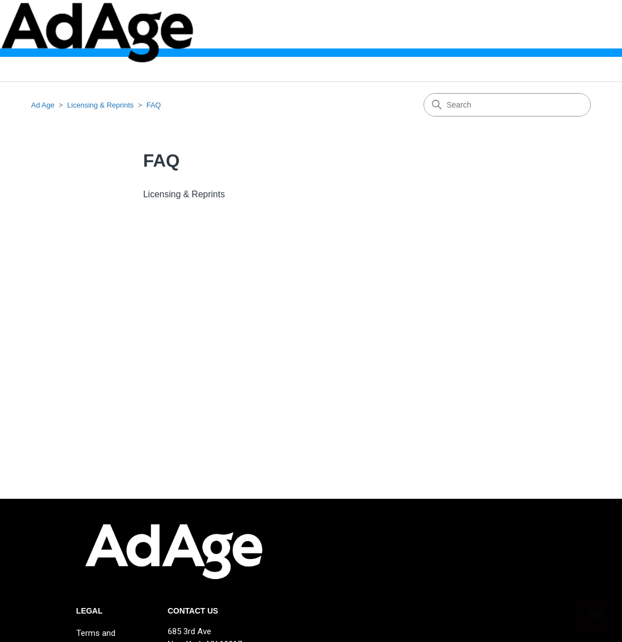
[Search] (507, 105)
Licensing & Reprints (100, 105)
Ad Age (43, 105)
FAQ (154, 105)
